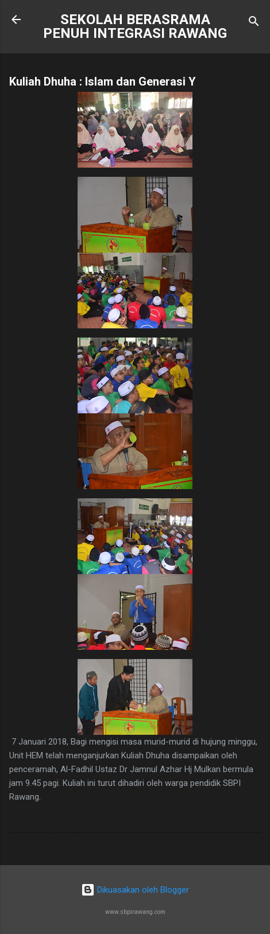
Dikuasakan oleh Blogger (135, 890)
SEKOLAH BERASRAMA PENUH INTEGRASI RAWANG (135, 26)
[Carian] (254, 23)
